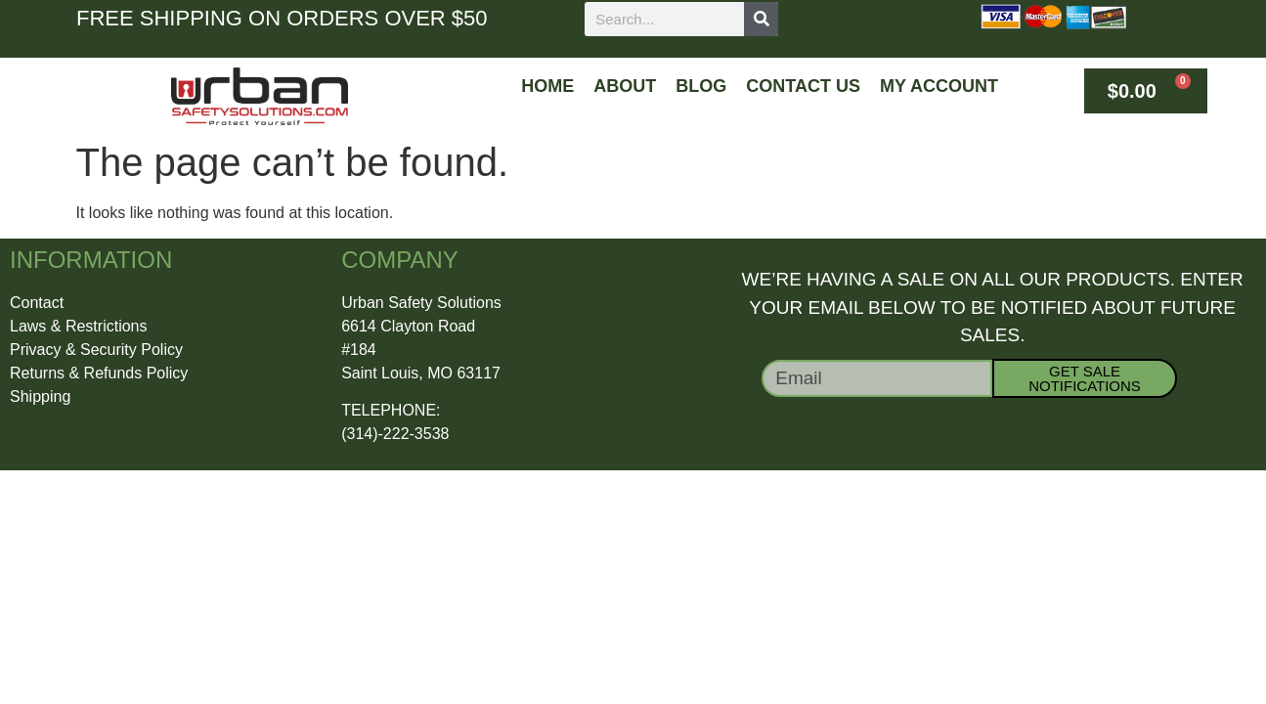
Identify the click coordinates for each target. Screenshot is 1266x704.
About (624, 86)
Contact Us (803, 86)
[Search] (761, 19)
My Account (939, 86)
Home (547, 86)
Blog (701, 86)
